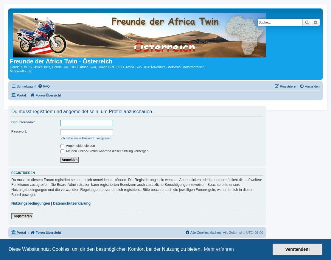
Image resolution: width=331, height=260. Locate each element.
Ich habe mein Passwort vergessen (85, 138)
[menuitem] (44, 86)
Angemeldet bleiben (77, 145)
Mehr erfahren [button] (219, 249)
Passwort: (19, 131)
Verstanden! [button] (297, 249)
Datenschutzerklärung (72, 203)
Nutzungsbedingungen (30, 203)
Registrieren (22, 216)
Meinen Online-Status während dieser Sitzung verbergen (104, 151)
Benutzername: (23, 122)
